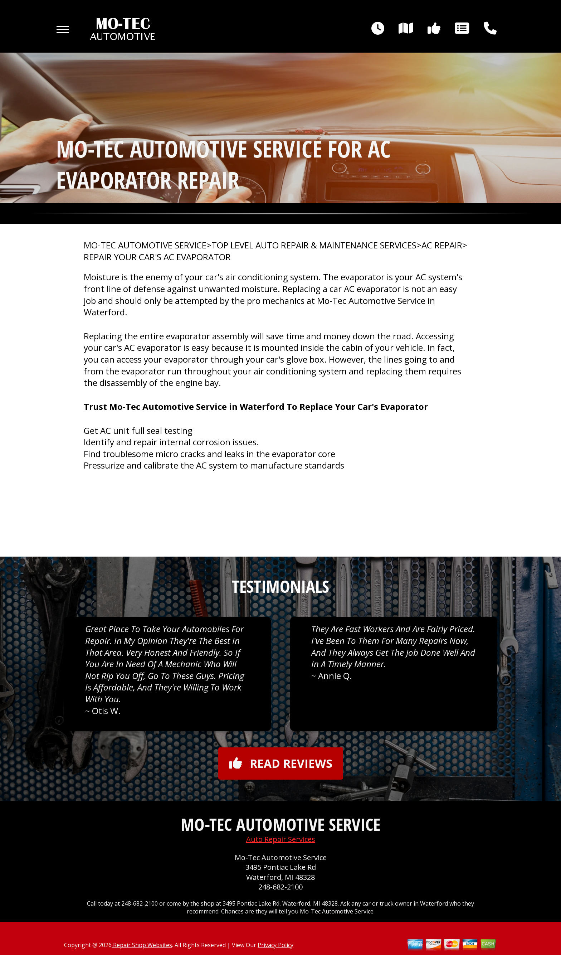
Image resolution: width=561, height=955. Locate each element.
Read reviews (280, 763)
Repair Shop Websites (142, 945)
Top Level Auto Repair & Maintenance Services (313, 245)
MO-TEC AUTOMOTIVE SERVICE (145, 245)
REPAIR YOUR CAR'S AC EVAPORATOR (157, 257)
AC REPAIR (441, 245)
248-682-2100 (280, 887)
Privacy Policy (275, 945)
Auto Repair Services (280, 839)
